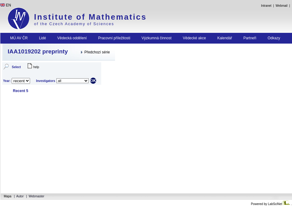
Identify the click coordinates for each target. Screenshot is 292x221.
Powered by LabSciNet (271, 204)
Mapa (8, 196)
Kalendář (224, 38)
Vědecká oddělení (72, 38)
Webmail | (284, 5)
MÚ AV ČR (19, 38)
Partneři (249, 38)
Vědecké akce (194, 38)
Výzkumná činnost (156, 38)
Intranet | (267, 5)
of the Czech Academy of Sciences (74, 23)
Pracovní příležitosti (114, 38)
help (36, 67)
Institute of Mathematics (90, 17)
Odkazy (273, 38)
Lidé (42, 38)
